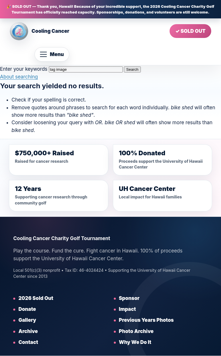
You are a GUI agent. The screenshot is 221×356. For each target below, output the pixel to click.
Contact (28, 342)
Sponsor (129, 298)
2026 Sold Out (35, 298)
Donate (27, 309)
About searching (19, 77)
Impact (127, 309)
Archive (28, 331)
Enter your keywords (23, 69)
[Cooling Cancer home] (39, 31)
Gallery (27, 320)
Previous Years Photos (146, 320)
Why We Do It (135, 342)
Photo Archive (136, 331)
